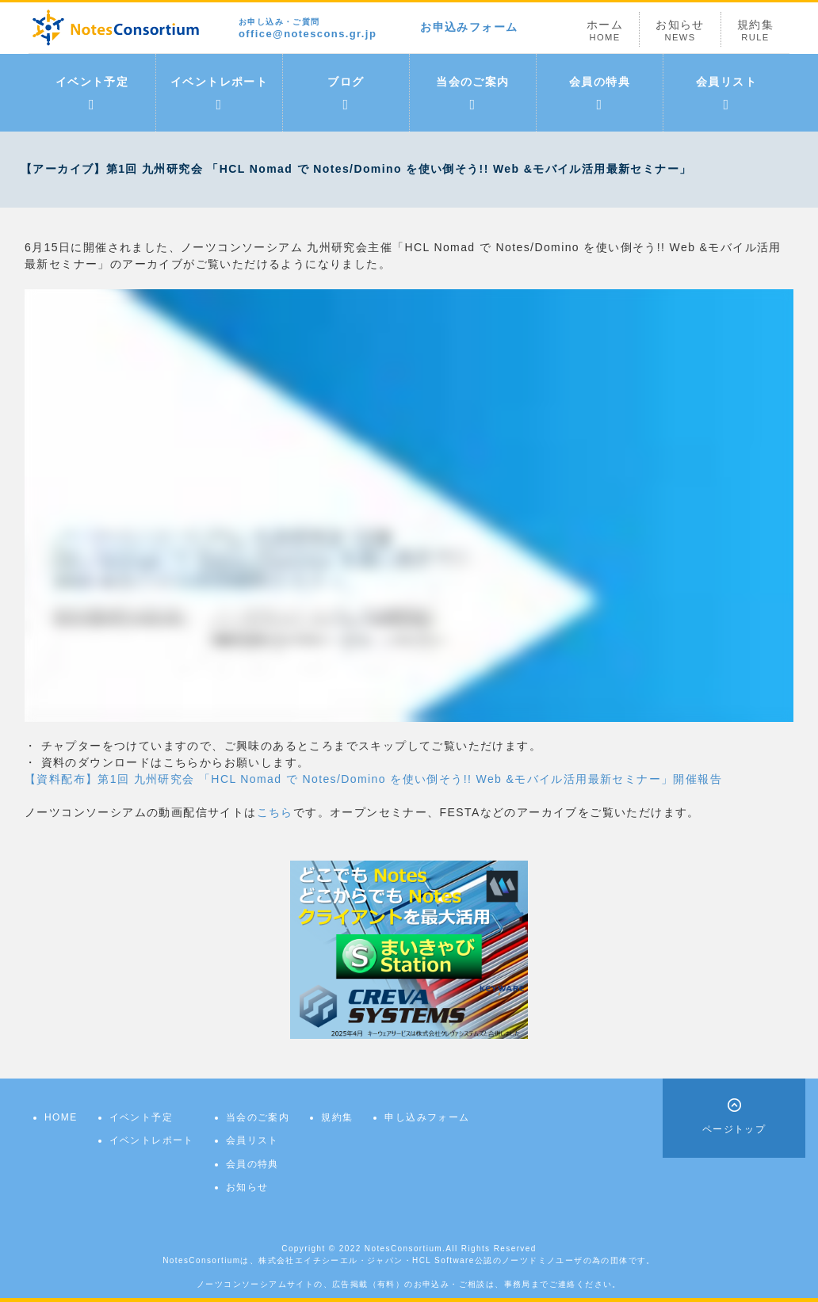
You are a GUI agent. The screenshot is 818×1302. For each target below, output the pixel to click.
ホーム (605, 30)
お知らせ (680, 30)
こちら (275, 812)
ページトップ (734, 1129)
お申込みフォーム (469, 27)
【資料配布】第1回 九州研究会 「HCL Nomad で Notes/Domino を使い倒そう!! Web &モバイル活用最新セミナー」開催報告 (373, 779)
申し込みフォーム (426, 1117)
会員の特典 (599, 93)
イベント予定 (91, 93)
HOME (61, 1117)
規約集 (755, 30)
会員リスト (726, 93)
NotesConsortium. (405, 1248)
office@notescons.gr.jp (308, 29)
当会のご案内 (472, 93)
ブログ (345, 93)
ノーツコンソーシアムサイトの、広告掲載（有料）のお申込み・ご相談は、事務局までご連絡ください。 (409, 1284)
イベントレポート (219, 93)
